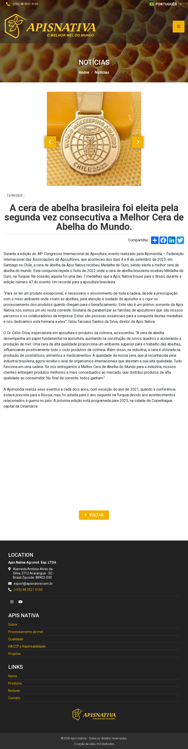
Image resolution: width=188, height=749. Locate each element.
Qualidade (15, 639)
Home (84, 72)
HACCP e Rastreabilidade (27, 646)
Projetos (14, 654)
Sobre (12, 624)
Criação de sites (85, 744)
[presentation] (50, 142)
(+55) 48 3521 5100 (25, 4)
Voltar (94, 515)
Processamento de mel (25, 632)
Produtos (15, 683)
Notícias (102, 72)
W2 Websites (105, 744)
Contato (14, 698)
